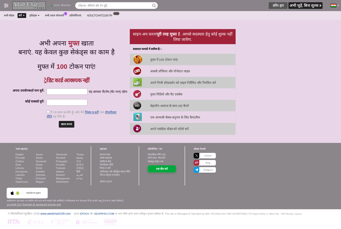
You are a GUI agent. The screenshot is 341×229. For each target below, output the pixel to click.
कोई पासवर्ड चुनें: (34, 101)
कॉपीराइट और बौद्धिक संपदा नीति (115, 171)
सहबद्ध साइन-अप (155, 161)
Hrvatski (60, 164)
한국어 (80, 164)
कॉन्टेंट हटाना (106, 181)
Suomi (39, 154)
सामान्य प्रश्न (105, 154)
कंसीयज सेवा (105, 161)
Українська (22, 181)
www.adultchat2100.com (55, 213)
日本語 (80, 168)
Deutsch (60, 175)
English (20, 154)
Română (60, 157)
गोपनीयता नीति (106, 164)
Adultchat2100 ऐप (100, 15)
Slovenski (41, 161)
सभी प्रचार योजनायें (55, 15)
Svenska (40, 175)
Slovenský (61, 154)
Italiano (60, 171)
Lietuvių (20, 168)
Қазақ (79, 157)
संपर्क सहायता (106, 157)
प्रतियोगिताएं (75, 15)
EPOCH (84, 213)
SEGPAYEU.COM (104, 213)
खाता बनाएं (66, 124)
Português (61, 161)
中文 (78, 161)
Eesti (18, 164)
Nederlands (62, 181)
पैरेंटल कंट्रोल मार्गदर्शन (110, 175)
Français (60, 168)
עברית (79, 178)
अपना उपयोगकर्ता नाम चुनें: (28, 90)
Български (21, 171)
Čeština (20, 161)
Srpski (39, 157)
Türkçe (80, 154)
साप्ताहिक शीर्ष (156, 154)
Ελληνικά (40, 178)
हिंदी (78, 171)
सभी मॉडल (9, 15)
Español (40, 171)
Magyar (40, 181)
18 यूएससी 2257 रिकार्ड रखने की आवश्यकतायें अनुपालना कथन (34, 204)
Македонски (63, 178)
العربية (79, 175)
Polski (19, 178)
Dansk (39, 164)
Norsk (39, 168)
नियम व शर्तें (92, 112)
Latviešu (20, 175)
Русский (20, 157)
